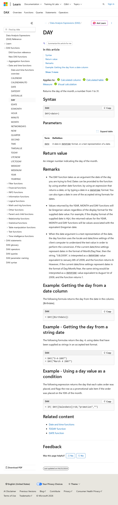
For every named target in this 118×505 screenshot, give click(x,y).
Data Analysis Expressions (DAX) (65, 22)
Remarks (49, 63)
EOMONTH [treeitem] (16, 108)
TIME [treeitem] (13, 143)
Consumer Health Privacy (88, 491)
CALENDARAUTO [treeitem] (19, 82)
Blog (42, 491)
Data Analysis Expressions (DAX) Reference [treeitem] (18, 37)
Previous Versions (28, 491)
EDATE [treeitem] (14, 104)
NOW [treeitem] (13, 130)
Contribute (55, 491)
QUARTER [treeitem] (15, 135)
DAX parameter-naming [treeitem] (17, 258)
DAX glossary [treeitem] (12, 244)
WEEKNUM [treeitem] (16, 170)
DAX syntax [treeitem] (11, 262)
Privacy (67, 491)
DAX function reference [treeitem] (20, 52)
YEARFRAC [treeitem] (16, 178)
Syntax (48, 55)
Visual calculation (67, 84)
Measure (47, 84)
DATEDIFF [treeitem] (15, 91)
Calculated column (71, 79)
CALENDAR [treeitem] (16, 78)
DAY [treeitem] (13, 99)
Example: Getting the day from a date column (66, 67)
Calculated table (95, 79)
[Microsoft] (6, 4)
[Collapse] (32, 23)
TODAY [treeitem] (14, 152)
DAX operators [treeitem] (13, 249)
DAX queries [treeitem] (12, 253)
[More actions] (111, 23)
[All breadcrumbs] (45, 23)
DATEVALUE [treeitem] (16, 95)
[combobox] (20, 29)
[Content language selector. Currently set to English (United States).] (18, 484)
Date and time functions (61, 424)
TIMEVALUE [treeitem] (16, 148)
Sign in (111, 3)
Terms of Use (10, 495)
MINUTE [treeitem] (15, 117)
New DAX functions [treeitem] (18, 56)
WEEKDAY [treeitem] (15, 165)
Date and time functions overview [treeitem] (22, 71)
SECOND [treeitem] (15, 139)
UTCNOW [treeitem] (15, 157)
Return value (51, 59)
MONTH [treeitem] (15, 121)
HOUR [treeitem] (14, 113)
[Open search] (103, 4)
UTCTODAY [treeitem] (16, 161)
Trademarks (25, 495)
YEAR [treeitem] (13, 174)
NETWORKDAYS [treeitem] (18, 126)
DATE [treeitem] (13, 86)
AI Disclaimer (10, 491)
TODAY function (57, 428)
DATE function (56, 433)
